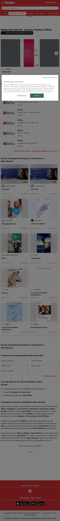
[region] (30, 88)
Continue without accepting (49, 77)
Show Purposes (22, 95)
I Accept (36, 95)
